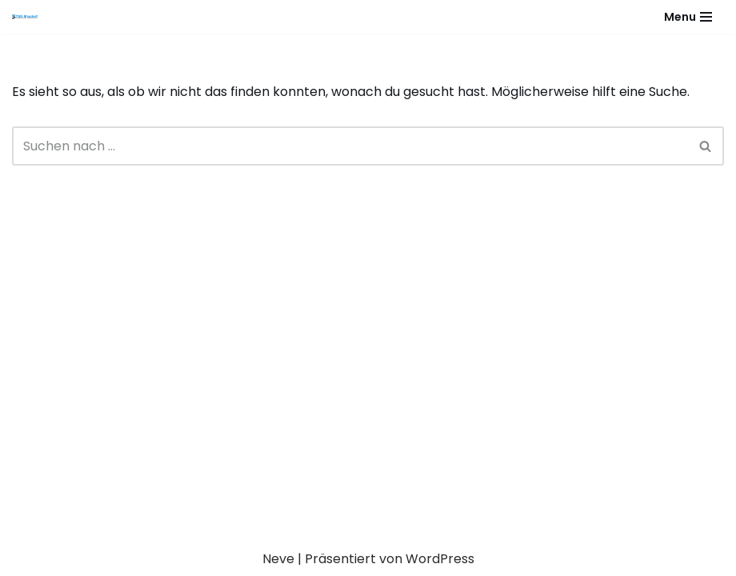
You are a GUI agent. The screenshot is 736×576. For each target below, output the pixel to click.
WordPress (440, 559)
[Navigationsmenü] (688, 16)
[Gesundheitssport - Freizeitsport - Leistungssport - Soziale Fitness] (29, 16)
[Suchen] (350, 146)
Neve (278, 559)
